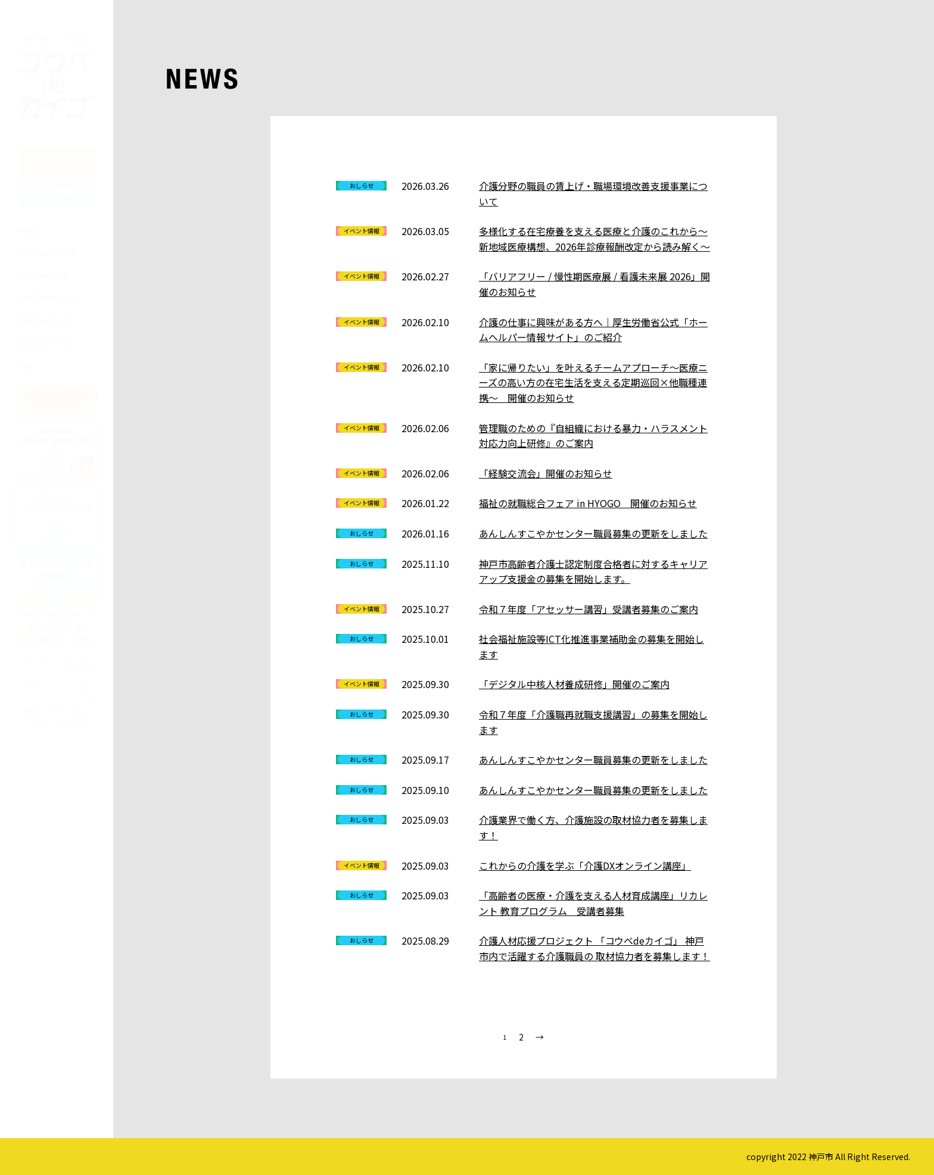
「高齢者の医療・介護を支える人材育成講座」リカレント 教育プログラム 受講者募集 (593, 903)
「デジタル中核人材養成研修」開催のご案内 (574, 684)
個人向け (57, 151)
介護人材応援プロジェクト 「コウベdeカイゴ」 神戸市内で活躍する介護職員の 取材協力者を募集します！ (594, 948)
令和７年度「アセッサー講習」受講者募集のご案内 (588, 609)
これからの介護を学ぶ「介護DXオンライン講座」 (585, 865)
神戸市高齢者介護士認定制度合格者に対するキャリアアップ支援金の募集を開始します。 (593, 571)
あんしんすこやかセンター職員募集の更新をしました (593, 533)
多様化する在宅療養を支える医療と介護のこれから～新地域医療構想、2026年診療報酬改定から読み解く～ (594, 239)
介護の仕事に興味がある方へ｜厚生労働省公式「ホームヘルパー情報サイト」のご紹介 (593, 330)
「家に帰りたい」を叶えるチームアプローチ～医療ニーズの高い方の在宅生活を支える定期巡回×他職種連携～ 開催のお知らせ (593, 382)
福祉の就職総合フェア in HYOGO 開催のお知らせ (588, 503)
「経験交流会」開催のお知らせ (545, 473)
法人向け (57, 181)
